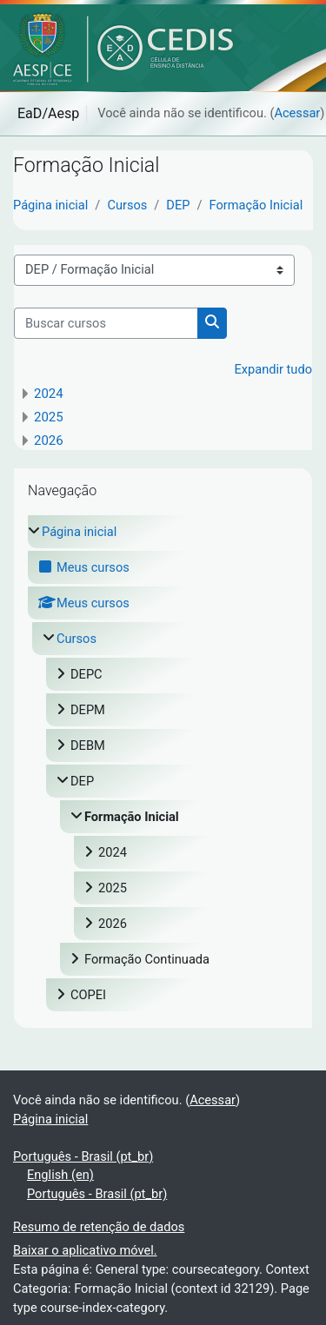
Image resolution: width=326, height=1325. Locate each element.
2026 (48, 440)
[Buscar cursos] (106, 323)
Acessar (297, 113)
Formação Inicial (256, 205)
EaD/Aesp (48, 113)
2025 (48, 417)
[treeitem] (163, 763)
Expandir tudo (273, 369)
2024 (48, 393)
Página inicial (50, 205)
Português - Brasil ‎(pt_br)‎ (83, 1156)
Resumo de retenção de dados (98, 1227)
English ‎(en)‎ (60, 1175)
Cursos (127, 205)
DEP (178, 205)
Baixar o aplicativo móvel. (85, 1250)
